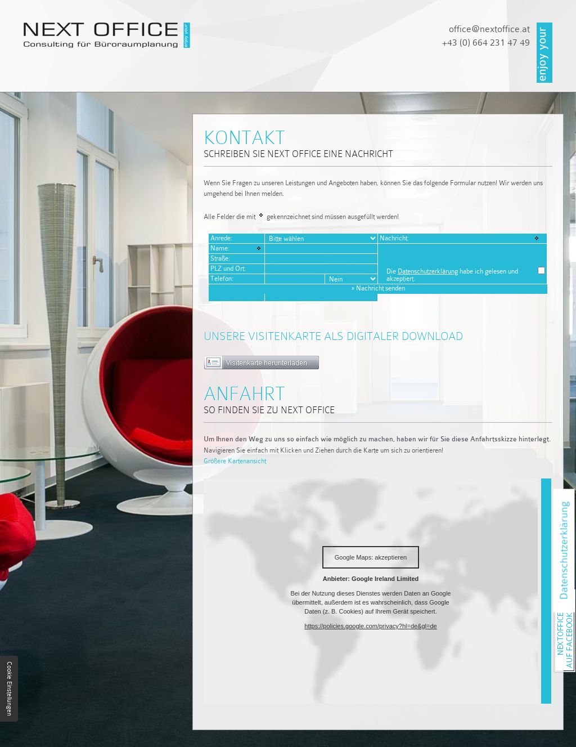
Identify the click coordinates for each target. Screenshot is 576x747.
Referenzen (340, 78)
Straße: (220, 258)
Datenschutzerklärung (428, 271)
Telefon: (221, 279)
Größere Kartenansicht (235, 461)
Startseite (50, 78)
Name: (220, 248)
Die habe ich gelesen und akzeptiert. (452, 275)
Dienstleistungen (241, 78)
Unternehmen (136, 78)
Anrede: (221, 238)
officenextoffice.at (489, 29)
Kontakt (417, 78)
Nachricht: (394, 238)
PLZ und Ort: (228, 268)
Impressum (491, 78)
